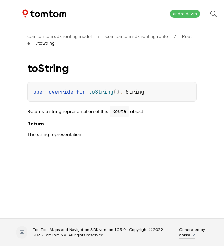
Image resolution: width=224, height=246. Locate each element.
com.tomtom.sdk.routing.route (136, 36)
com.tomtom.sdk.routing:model (59, 36)
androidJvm (185, 13)
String (135, 91)
